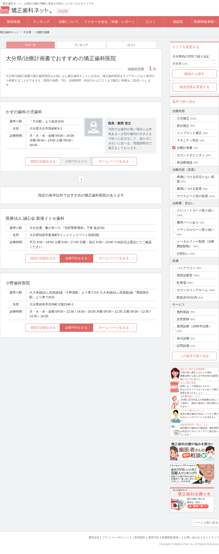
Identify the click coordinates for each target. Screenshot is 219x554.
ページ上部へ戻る (206, 522)
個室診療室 (184, 275)
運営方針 (149, 536)
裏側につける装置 (189, 188)
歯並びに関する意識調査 (192, 369)
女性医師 (183, 319)
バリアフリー (186, 268)
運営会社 (85, 536)
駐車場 (181, 282)
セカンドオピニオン (191, 155)
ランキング (41, 21)
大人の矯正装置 (188, 382)
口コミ (151, 21)
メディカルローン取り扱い (195, 229)
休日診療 (183, 338)
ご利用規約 (133, 536)
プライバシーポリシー (108, 536)
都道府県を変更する (194, 87)
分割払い (183, 253)
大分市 (179, 63)
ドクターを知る (96, 21)
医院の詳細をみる (30, 162)
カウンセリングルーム (192, 290)
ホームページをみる (131, 162)
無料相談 (183, 312)
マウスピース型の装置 (192, 196)
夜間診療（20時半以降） (194, 326)
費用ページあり (188, 222)
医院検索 (13, 21)
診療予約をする (81, 259)
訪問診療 (183, 345)
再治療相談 (184, 162)
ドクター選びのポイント (192, 410)
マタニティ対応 (188, 140)
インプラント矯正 (189, 133)
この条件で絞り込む (194, 356)
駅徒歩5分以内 (187, 297)
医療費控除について (190, 396)
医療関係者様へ (205, 21)
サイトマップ (210, 536)
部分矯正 (183, 126)
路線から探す (194, 74)
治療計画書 (184, 147)
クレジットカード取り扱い (195, 210)
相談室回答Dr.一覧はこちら (194, 424)
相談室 (178, 21)
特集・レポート (123, 21)
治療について (69, 21)
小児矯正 (183, 118)
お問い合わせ (190, 536)
